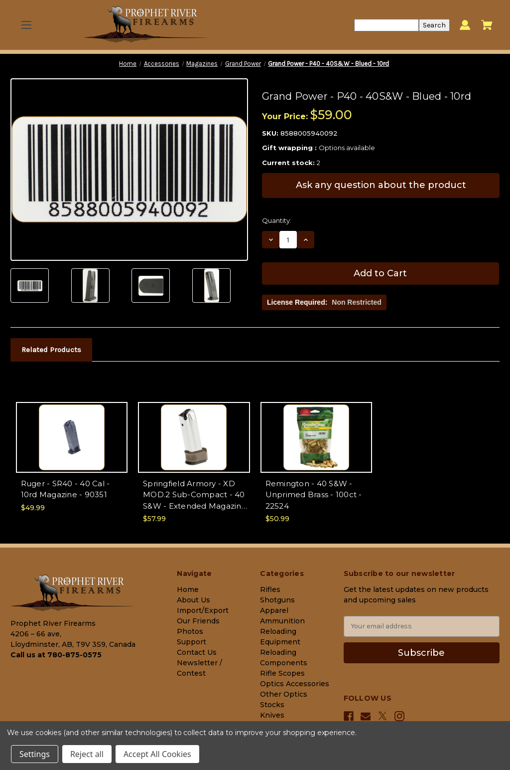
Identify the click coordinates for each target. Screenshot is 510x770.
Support (191, 641)
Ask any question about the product (381, 185)
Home (188, 589)
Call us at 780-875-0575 (56, 654)
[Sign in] (465, 25)
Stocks (272, 704)
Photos (190, 631)
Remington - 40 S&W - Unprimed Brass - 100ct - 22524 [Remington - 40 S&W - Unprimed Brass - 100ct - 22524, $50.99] (313, 495)
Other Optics (283, 694)
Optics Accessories (294, 683)
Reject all (87, 754)
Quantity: (276, 220)
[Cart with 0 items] (487, 25)
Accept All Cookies (157, 754)
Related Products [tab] (51, 349)
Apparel (274, 610)
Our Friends (198, 620)
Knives (272, 715)
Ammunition (282, 620)
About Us (193, 599)
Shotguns (277, 599)
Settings (34, 754)
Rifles (270, 589)
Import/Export (203, 610)
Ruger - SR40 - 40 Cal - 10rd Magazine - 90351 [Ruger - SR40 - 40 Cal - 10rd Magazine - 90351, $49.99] (65, 489)
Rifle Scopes (282, 673)
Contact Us (197, 652)
